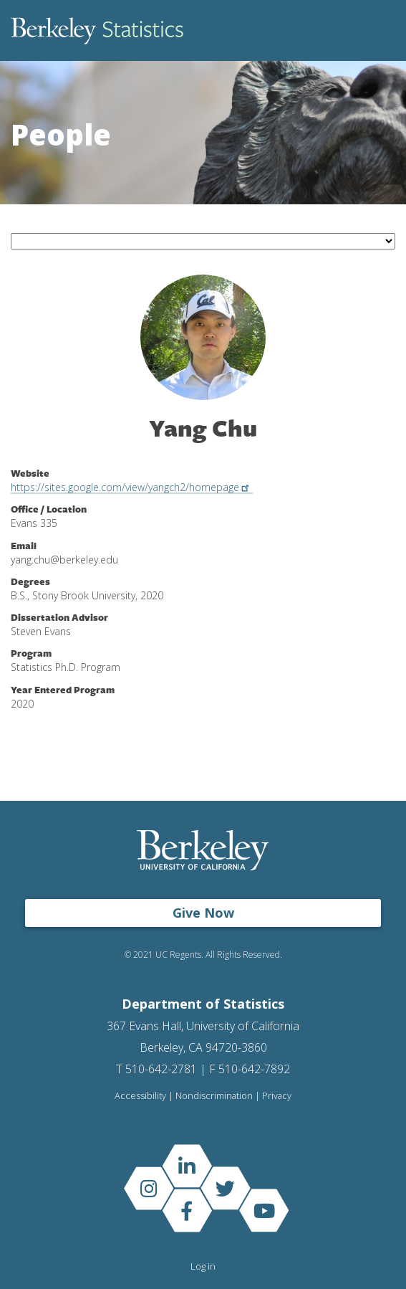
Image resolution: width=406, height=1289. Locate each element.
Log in (203, 1266)
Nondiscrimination (214, 1095)
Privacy (276, 1095)
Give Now (203, 912)
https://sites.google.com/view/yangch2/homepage (132, 487)
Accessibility (140, 1095)
